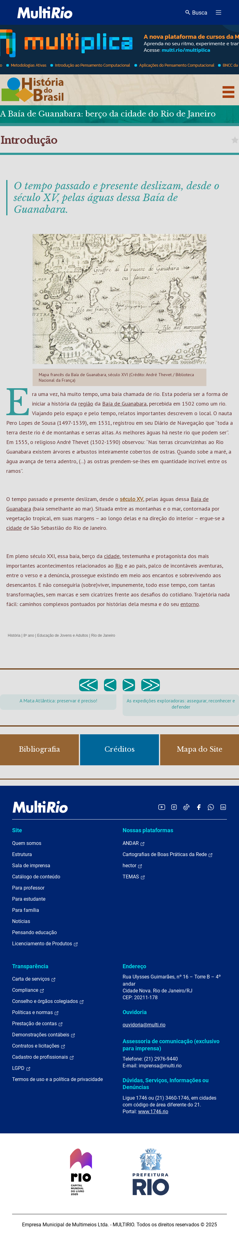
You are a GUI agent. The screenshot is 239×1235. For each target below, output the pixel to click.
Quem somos (26, 843)
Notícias (21, 921)
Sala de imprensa (31, 865)
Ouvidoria (135, 1012)
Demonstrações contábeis (43, 1035)
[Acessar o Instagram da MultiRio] (174, 807)
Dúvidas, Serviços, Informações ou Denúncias (166, 1083)
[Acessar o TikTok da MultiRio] (186, 807)
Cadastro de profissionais (43, 1057)
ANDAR (134, 843)
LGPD (21, 1068)
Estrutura (22, 854)
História (14, 635)
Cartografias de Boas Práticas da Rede (168, 854)
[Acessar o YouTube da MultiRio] (161, 807)
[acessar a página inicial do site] (45, 12)
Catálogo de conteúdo (36, 877)
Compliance (28, 990)
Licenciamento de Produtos (45, 944)
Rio (119, 565)
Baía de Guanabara (124, 403)
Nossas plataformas (148, 830)
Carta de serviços (34, 979)
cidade (14, 527)
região (85, 403)
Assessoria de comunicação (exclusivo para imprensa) (171, 1044)
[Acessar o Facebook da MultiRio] (198, 807)
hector (132, 866)
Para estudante (28, 899)
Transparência (30, 966)
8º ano (28, 635)
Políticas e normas (35, 1012)
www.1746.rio (153, 1111)
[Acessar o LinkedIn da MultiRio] (223, 807)
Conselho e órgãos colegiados (48, 1001)
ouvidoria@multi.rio (144, 1025)
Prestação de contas (37, 1024)
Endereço (134, 966)
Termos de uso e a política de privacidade (57, 1079)
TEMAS (134, 877)
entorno (189, 604)
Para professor (28, 888)
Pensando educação (34, 932)
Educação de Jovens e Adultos (62, 635)
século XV (131, 499)
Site (17, 830)
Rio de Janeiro (103, 635)
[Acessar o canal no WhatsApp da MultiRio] (211, 807)
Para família (25, 910)
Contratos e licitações (38, 1046)
